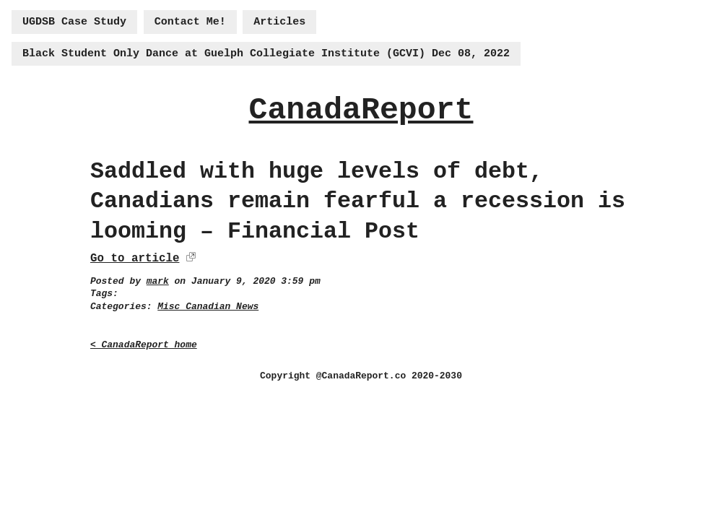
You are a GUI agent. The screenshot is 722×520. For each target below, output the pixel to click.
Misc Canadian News (207, 306)
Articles (279, 22)
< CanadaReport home (143, 344)
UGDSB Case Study (74, 22)
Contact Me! (190, 22)
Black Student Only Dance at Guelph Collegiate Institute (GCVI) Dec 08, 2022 (266, 54)
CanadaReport (360, 110)
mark (158, 281)
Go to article (134, 258)
